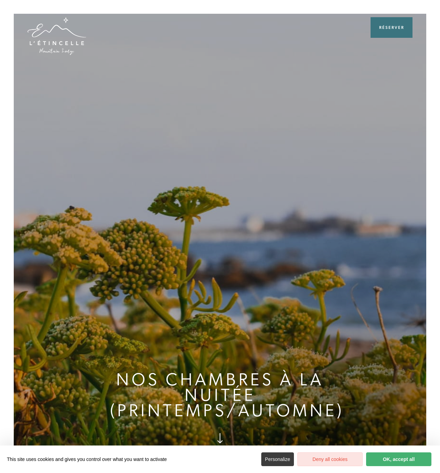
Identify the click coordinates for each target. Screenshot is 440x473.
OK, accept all (399, 459)
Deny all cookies (330, 459)
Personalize (277, 459)
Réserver (391, 27)
